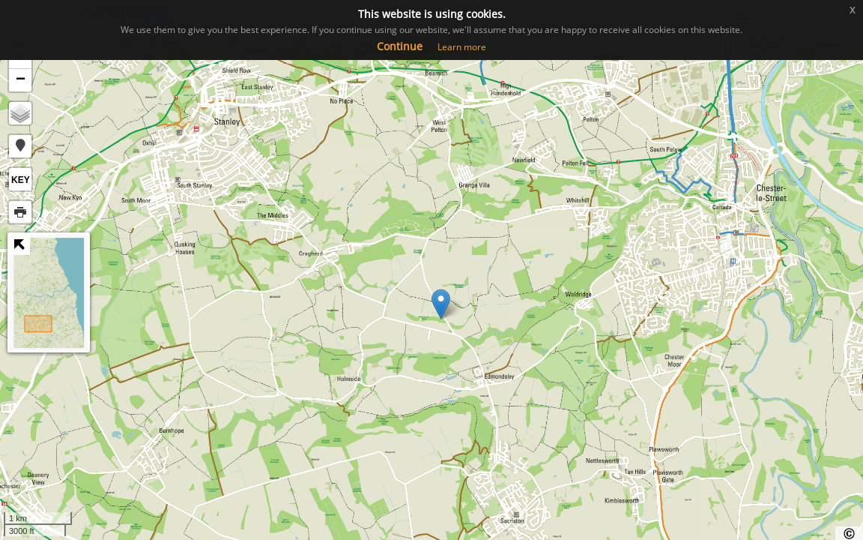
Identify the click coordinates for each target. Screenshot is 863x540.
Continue (400, 46)
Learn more (461, 46)
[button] (20, 146)
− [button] (20, 80)
